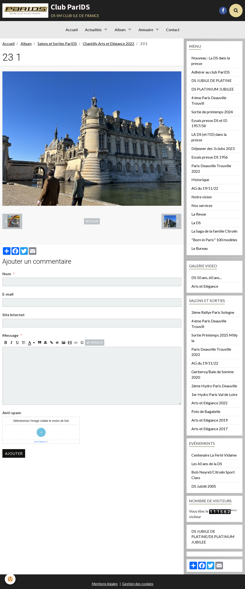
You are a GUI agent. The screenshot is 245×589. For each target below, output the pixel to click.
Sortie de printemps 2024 (212, 111)
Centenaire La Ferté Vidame (214, 455)
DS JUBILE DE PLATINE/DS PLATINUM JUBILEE (212, 536)
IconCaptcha (40, 441)
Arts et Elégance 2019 (209, 420)
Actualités (93, 29)
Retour (91, 221)
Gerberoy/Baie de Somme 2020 (212, 374)
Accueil (72, 29)
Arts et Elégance (204, 286)
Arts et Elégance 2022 (209, 402)
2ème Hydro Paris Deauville (214, 385)
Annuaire (146, 29)
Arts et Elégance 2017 (209, 428)
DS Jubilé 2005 (203, 486)
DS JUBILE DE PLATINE (211, 80)
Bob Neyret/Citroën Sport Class (213, 475)
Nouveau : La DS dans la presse (210, 61)
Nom (6, 273)
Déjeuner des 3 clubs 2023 (212, 148)
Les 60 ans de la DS (206, 463)
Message (10, 335)
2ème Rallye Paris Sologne (212, 312)
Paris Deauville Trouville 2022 (211, 168)
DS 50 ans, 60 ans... (206, 277)
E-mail (7, 294)
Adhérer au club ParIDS (210, 72)
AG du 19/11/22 (204, 188)
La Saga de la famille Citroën (214, 231)
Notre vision (201, 196)
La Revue (198, 214)
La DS (196, 222)
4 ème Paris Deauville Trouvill (208, 100)
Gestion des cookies (137, 584)
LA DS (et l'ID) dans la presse (209, 137)
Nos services (201, 205)
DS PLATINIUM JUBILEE (212, 89)
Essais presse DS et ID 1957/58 (209, 123)
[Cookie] (10, 579)
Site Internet (13, 314)
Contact (172, 29)
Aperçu (94, 342)
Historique (200, 179)
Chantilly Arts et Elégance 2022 (108, 43)
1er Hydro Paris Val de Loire (214, 394)
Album (120, 29)
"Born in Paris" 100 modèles (214, 239)
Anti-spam (11, 412)
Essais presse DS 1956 (209, 157)
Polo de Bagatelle (205, 411)
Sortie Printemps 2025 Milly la (214, 338)
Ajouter (13, 453)
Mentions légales (105, 584)
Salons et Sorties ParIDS (57, 43)
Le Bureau (199, 248)
